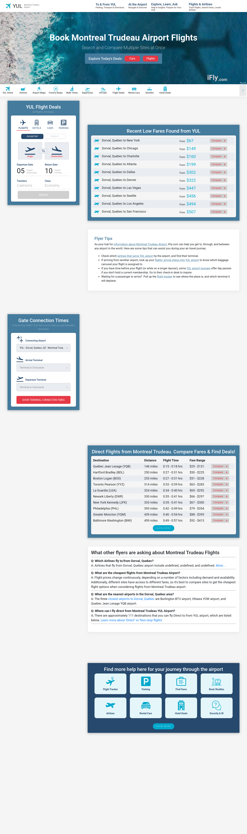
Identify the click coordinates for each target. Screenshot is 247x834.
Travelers (22, 181)
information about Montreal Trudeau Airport (140, 244)
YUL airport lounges (198, 268)
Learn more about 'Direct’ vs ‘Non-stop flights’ (132, 620)
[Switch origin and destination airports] (43, 150)
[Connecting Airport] (32, 339)
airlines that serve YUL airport (135, 256)
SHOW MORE (163, 528)
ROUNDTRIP (32, 136)
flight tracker (164, 276)
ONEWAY (54, 136)
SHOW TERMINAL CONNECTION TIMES (43, 400)
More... (221, 565)
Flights (150, 58)
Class (48, 181)
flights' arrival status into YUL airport (177, 260)
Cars (132, 58)
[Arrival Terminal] (30, 358)
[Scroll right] (242, 90)
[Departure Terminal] (32, 378)
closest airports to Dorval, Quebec (131, 599)
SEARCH (43, 195)
